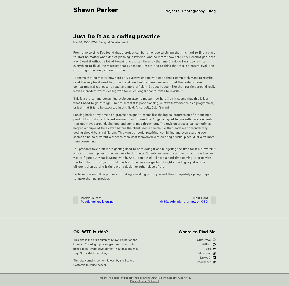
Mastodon (207, 253)
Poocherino (206, 262)
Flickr (210, 248)
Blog (212, 11)
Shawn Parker (95, 10)
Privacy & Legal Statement (144, 281)
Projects (172, 11)
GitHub (209, 244)
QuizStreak (206, 240)
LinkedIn (208, 257)
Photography (193, 11)
